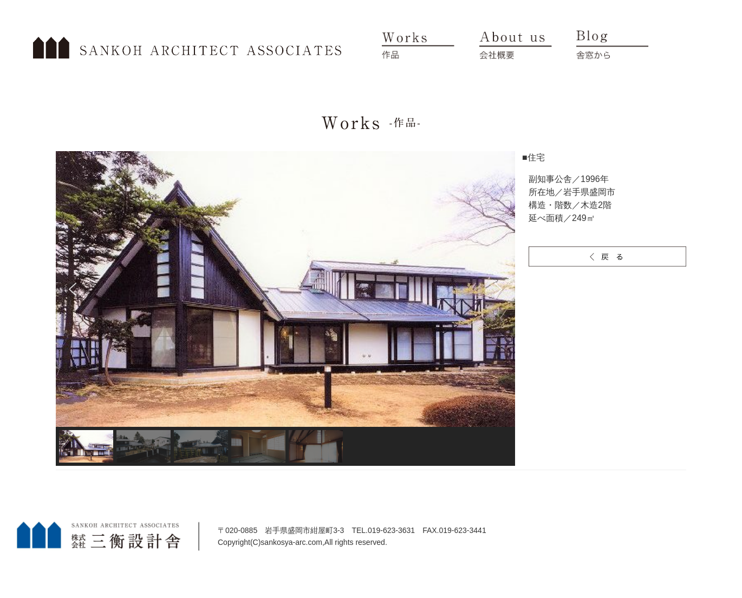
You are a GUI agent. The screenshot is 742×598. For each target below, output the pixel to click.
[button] (72, 289)
